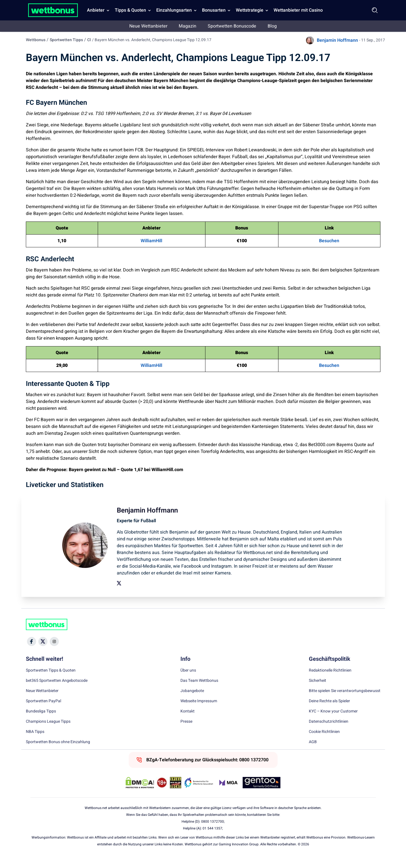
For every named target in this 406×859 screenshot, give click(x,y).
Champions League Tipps (48, 721)
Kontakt (187, 711)
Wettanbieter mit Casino (298, 10)
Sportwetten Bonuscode (232, 26)
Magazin (187, 26)
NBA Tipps (35, 732)
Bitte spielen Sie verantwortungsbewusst (344, 691)
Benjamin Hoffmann (337, 40)
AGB (313, 742)
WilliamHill (151, 240)
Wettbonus (35, 40)
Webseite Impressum (198, 701)
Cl (89, 40)
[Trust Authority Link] (199, 782)
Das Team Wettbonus (199, 681)
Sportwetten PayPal (43, 701)
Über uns (188, 670)
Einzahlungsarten (174, 10)
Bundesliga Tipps (41, 711)
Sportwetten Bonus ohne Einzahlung (58, 742)
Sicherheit (317, 681)
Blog (272, 26)
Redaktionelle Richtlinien (330, 670)
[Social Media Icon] (31, 641)
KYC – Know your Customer (333, 711)
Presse (186, 721)
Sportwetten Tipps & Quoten (51, 670)
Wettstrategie (249, 10)
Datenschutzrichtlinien (328, 721)
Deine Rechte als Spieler (329, 701)
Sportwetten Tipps (66, 40)
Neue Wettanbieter (148, 26)
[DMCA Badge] (140, 782)
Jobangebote (192, 691)
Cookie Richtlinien (324, 732)
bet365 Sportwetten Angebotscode (57, 681)
